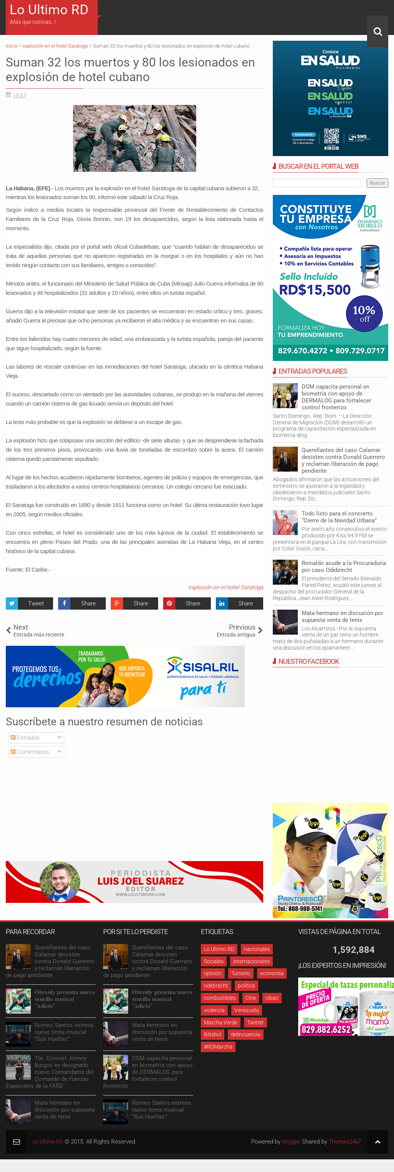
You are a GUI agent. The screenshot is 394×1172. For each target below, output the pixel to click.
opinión (213, 973)
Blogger (291, 1141)
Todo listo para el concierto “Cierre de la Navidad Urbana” (339, 517)
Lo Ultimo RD (49, 10)
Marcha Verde (220, 1022)
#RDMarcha (218, 1047)
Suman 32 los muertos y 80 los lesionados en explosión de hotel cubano (130, 69)
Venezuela (246, 1010)
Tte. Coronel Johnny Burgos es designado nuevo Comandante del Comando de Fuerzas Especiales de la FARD (49, 1072)
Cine (250, 998)
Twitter (255, 1022)
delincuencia (245, 1034)
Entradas (25, 737)
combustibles (220, 998)
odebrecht (216, 985)
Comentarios (30, 751)
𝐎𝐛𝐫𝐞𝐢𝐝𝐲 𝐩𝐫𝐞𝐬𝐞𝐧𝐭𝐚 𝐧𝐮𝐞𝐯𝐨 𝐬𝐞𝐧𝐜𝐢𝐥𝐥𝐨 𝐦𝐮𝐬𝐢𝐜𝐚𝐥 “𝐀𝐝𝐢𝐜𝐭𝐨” (65, 999)
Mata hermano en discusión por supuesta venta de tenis (342, 616)
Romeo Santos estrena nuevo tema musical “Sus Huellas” (64, 1032)
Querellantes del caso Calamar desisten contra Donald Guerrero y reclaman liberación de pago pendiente (343, 460)
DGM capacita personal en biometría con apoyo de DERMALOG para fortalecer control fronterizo (336, 397)
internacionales (251, 961)
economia (272, 973)
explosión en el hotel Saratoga (225, 587)
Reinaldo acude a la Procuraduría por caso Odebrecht (344, 567)
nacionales (257, 949)
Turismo (240, 973)
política (246, 985)
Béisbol (212, 1034)
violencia (214, 1010)
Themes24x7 (345, 1141)
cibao (272, 998)
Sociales (214, 961)
